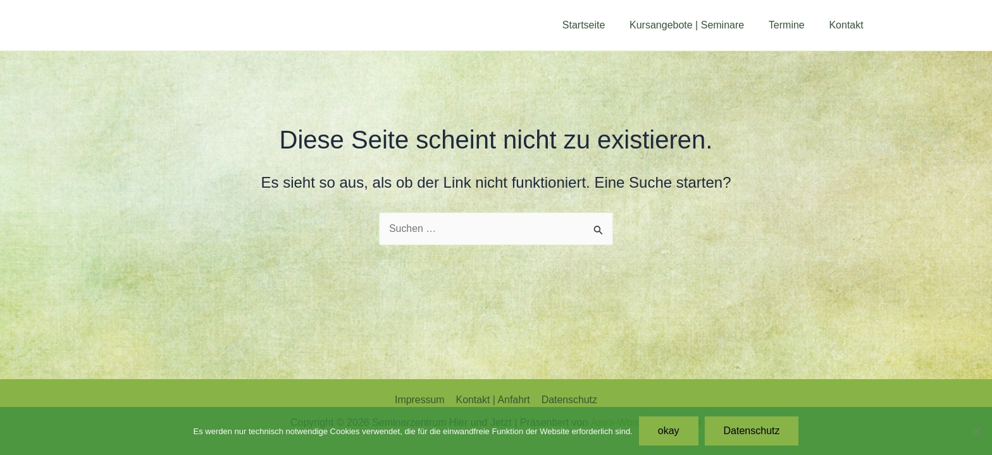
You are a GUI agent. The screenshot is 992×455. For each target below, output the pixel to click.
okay (668, 430)
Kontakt (848, 25)
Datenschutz (568, 399)
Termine (793, 25)
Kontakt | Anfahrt (493, 399)
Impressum (420, 399)
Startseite (598, 25)
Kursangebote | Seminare (697, 25)
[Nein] (976, 431)
